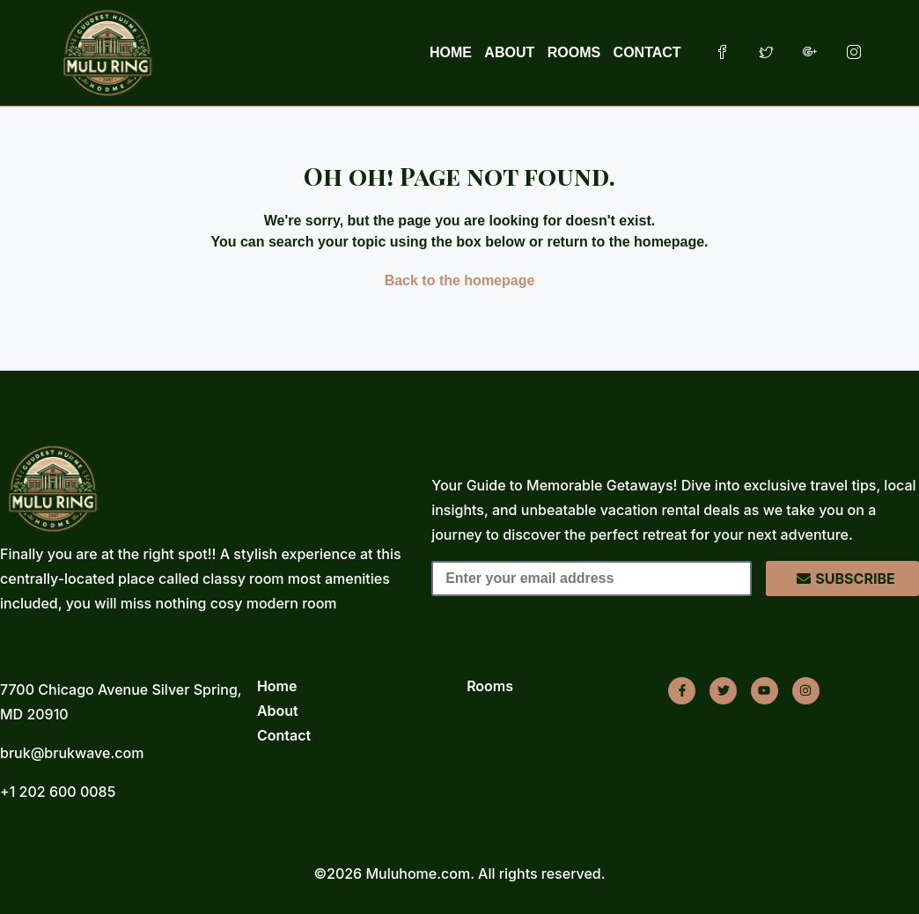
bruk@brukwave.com (71, 753)
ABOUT (509, 52)
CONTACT (647, 52)
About (277, 710)
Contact (284, 735)
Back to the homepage (460, 280)
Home (277, 686)
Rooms (490, 686)
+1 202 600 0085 (57, 791)
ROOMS (574, 52)
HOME (451, 52)
